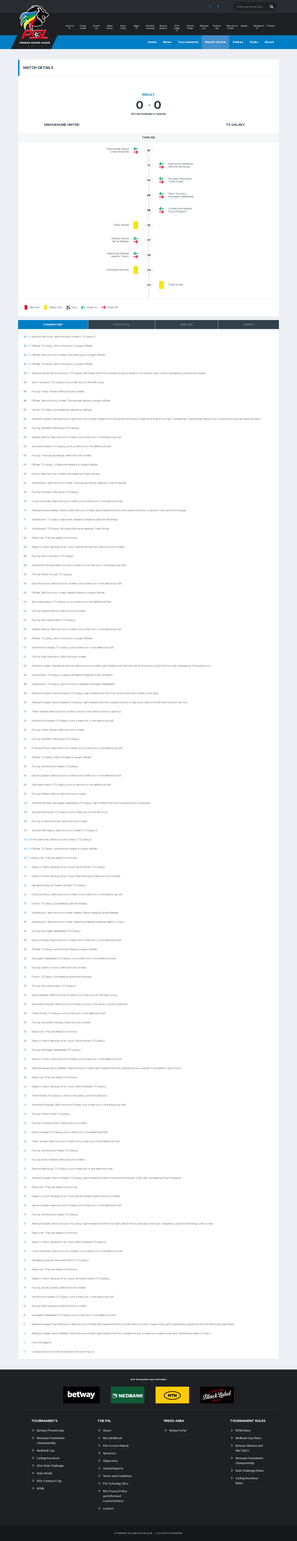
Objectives (110, 1461)
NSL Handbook (112, 1438)
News (167, 42)
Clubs (254, 42)
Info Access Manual (115, 1446)
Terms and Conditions (117, 1476)
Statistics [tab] (121, 324)
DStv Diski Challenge (50, 1466)
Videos (238, 42)
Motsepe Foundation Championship (51, 1440)
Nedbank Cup (46, 1450)
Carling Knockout (48, 1458)
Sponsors (109, 1453)
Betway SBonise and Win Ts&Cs (249, 1448)
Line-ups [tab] (186, 324)
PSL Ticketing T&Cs (115, 1483)
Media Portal (177, 1430)
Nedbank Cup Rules (248, 1438)
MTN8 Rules (243, 1430)
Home (152, 42)
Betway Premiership (50, 1430)
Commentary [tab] (53, 324)
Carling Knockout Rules (247, 1480)
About (269, 42)
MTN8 (40, 1488)
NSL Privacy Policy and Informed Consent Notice (115, 1496)
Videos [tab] (248, 324)
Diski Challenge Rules (250, 1471)
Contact (108, 1508)
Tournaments (188, 42)
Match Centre (215, 42)
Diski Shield (44, 1473)
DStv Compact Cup (49, 1481)
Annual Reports (113, 1468)
